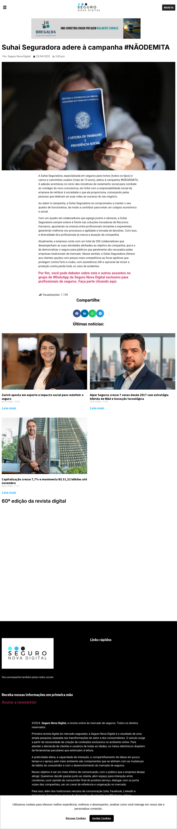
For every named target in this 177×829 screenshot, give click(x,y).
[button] (29, 7)
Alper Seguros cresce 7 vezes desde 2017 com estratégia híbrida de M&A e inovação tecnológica (129, 397)
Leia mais (9, 408)
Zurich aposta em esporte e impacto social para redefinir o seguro (42, 397)
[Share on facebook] (77, 313)
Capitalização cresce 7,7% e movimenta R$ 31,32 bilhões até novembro (44, 481)
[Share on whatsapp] (92, 313)
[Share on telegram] (100, 313)
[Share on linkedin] (84, 313)
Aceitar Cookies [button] (101, 818)
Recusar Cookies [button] (76, 818)
